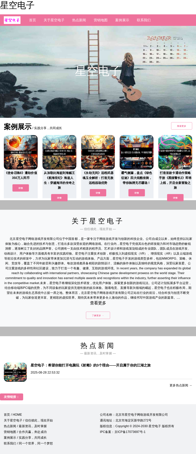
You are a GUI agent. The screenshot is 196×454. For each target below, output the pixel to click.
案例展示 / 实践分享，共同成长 (25, 437)
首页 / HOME (13, 414)
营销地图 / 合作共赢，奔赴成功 (25, 432)
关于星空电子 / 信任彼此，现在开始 (28, 420)
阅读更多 (181, 126)
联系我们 (144, 20)
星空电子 (17, 5)
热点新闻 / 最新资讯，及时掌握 (25, 426)
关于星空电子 (54, 20)
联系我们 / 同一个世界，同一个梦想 (28, 443)
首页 (32, 20)
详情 (20, 188)
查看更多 (98, 303)
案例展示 (122, 20)
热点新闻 (79, 20)
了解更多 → (98, 315)
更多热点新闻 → (181, 385)
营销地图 (101, 20)
